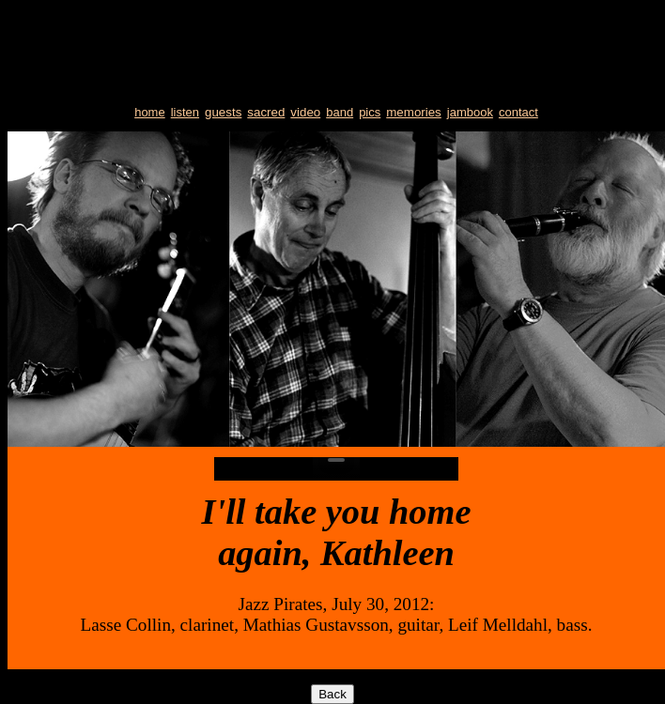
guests (223, 112)
